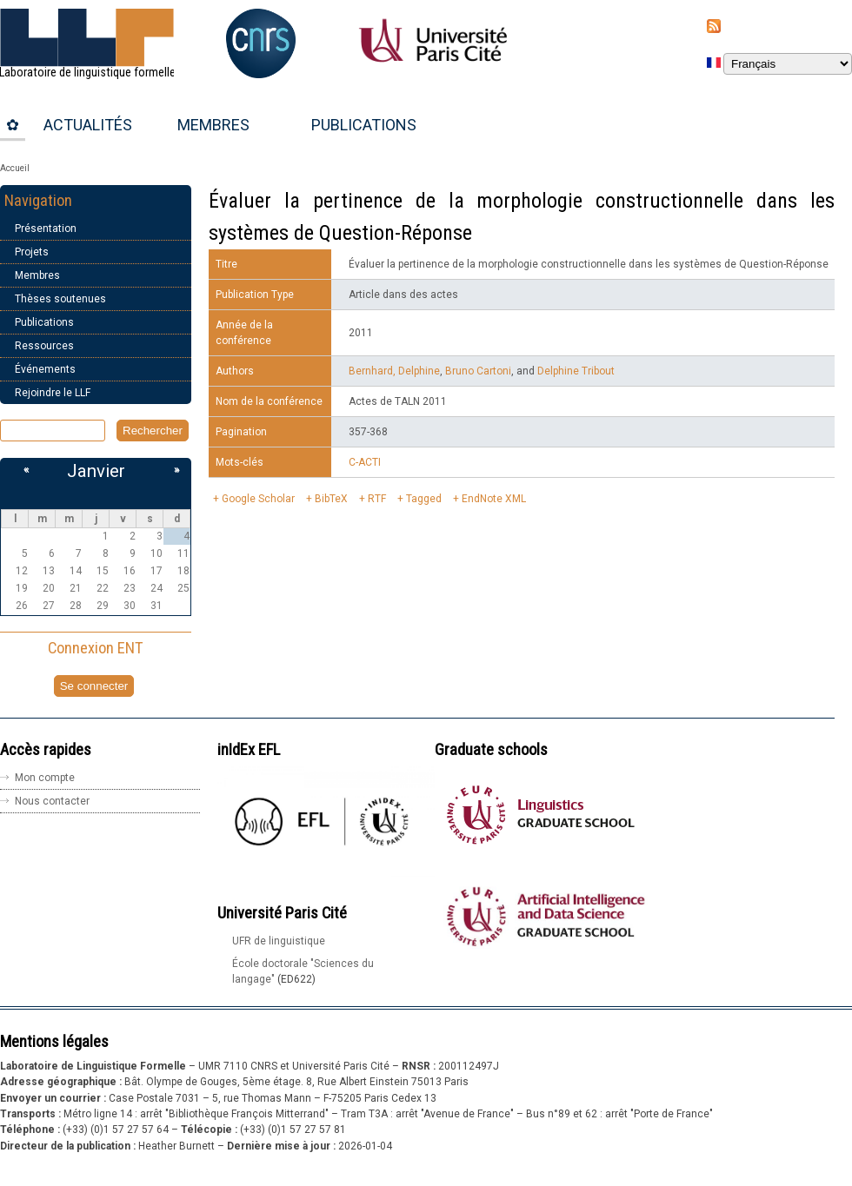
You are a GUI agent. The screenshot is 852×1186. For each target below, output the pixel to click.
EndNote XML (494, 499)
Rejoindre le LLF (52, 393)
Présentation (46, 228)
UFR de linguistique (278, 941)
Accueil (15, 168)
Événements (45, 369)
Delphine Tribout (576, 371)
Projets (32, 252)
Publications (363, 125)
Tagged (424, 499)
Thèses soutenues (60, 299)
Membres (213, 125)
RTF (377, 499)
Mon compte (45, 778)
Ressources (44, 346)
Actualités (87, 125)
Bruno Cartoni (478, 371)
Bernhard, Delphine (394, 371)
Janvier (96, 470)
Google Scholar (258, 499)
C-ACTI (365, 462)
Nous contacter (52, 801)
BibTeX (331, 499)
